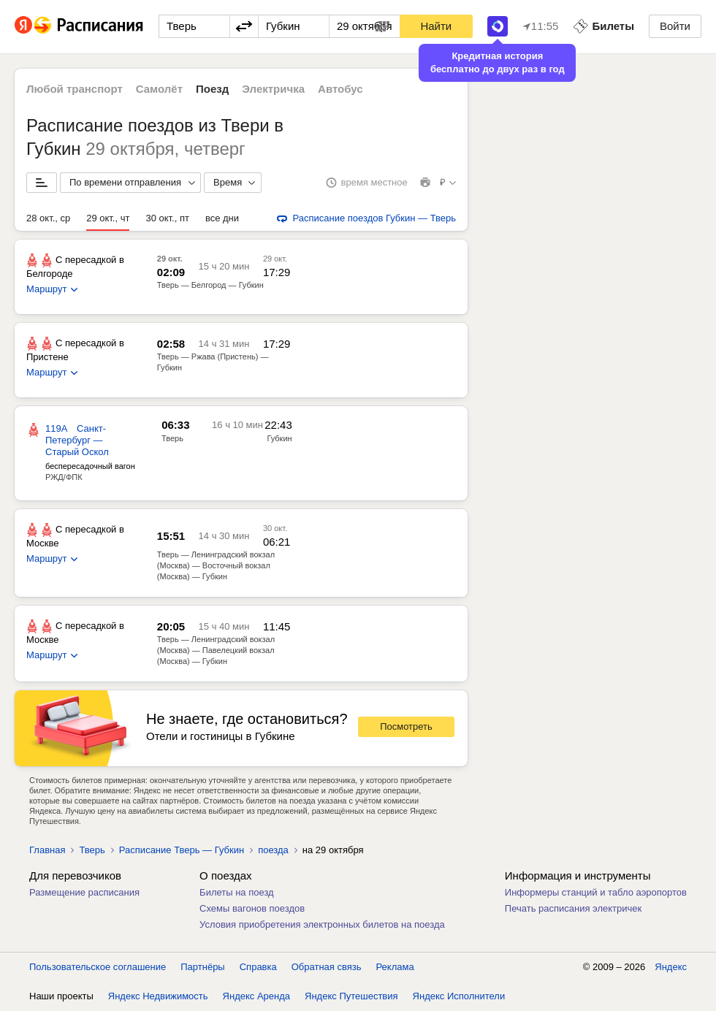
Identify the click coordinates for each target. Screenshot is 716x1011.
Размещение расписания (84, 892)
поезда (273, 849)
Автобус (340, 89)
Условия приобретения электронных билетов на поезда (322, 924)
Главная (47, 849)
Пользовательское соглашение (97, 966)
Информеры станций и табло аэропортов (596, 892)
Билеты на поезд (236, 892)
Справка (258, 966)
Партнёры (202, 966)
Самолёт (159, 89)
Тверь (91, 849)
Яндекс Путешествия (351, 996)
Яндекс (671, 966)
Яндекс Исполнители (459, 996)
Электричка (273, 89)
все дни (222, 218)
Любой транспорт (74, 89)
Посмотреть (406, 726)
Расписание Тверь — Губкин (181, 849)
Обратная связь (327, 966)
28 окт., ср (48, 218)
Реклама (395, 966)
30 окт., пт (166, 218)
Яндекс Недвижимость (158, 996)
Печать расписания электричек (573, 908)
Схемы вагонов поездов (252, 908)
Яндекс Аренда (256, 996)
